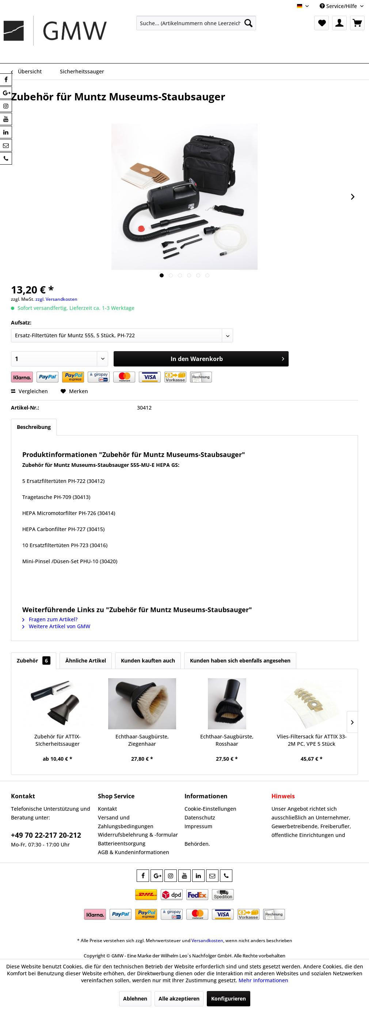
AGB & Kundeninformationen (133, 852)
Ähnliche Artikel (85, 660)
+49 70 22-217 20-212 (46, 835)
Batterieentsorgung (121, 843)
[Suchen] (248, 23)
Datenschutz (199, 817)
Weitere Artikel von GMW (56, 626)
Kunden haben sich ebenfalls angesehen (240, 660)
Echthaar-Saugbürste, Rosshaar (227, 740)
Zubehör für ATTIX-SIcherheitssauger (57, 740)
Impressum (198, 826)
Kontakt (107, 808)
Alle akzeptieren (179, 998)
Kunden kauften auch (148, 660)
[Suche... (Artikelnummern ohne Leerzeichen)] (196, 23)
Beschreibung (34, 426)
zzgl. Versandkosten (56, 299)
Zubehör (33, 660)
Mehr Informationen (263, 980)
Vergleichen (29, 391)
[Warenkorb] (357, 23)
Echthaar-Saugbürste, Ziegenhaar (142, 740)
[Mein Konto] (339, 23)
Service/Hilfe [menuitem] (339, 6)
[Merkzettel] (321, 23)
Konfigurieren (228, 998)
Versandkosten (207, 940)
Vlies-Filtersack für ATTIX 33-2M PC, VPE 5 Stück (312, 740)
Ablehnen (135, 998)
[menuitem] (196, 23)
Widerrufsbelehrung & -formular (138, 834)
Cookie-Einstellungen (210, 808)
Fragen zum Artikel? (49, 619)
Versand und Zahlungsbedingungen (125, 822)
